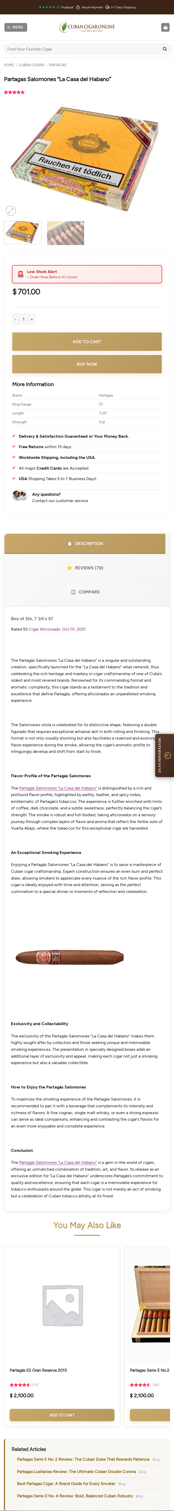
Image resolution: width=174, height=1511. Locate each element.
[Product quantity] (24, 319)
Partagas (57, 65)
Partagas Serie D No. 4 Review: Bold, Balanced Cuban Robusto (75, 1495)
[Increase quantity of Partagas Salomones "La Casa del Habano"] (32, 319)
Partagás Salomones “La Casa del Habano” (58, 787)
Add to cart (87, 341)
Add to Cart (62, 1415)
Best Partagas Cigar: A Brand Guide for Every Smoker (66, 1483)
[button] (15, 27)
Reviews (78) (84, 568)
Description (85, 543)
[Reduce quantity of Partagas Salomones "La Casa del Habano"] (15, 319)
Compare (85, 592)
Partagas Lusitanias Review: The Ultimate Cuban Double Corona (76, 1471)
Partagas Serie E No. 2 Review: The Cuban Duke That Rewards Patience (83, 1459)
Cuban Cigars (31, 65)
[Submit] (165, 49)
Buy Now (87, 364)
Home (9, 65)
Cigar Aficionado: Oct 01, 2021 (57, 628)
